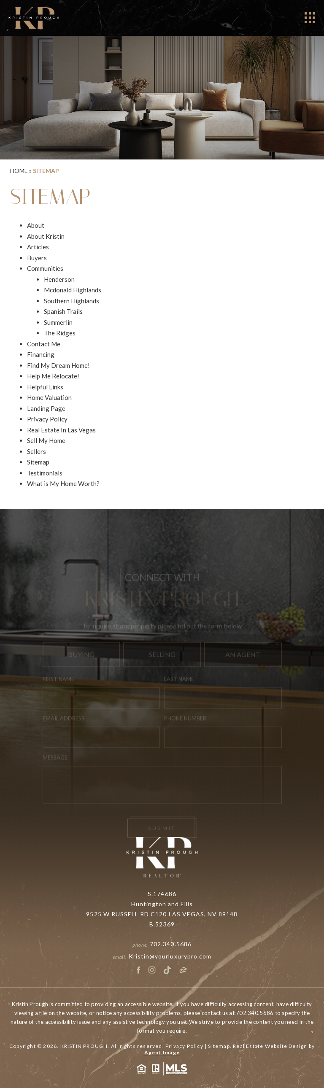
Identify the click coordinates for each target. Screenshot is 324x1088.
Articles (38, 247)
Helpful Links (45, 387)
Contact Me (43, 344)
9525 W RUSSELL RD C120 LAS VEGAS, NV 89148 (162, 914)
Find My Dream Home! (58, 365)
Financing (40, 354)
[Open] (310, 17)
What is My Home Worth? (63, 483)
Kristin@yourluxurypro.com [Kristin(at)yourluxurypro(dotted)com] (170, 956)
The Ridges (60, 333)
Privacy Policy (47, 419)
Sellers (36, 451)
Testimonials (44, 473)
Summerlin (58, 322)
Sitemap (38, 462)
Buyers (37, 258)
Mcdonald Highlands (72, 290)
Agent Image (162, 1052)
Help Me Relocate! (53, 376)
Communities (45, 268)
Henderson (59, 279)
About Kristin (46, 236)
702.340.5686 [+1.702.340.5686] (171, 944)
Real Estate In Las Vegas (61, 430)
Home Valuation (49, 397)
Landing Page (46, 408)
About (35, 225)
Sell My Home (46, 440)
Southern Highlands (71, 301)
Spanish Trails (63, 311)
